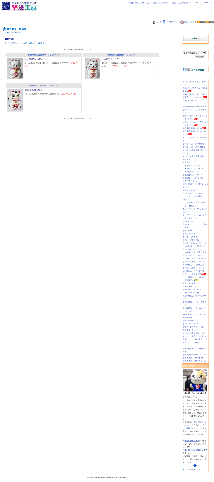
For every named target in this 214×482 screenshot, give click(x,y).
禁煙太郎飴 (21, 18)
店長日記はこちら (193, 469)
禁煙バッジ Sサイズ (191, 240)
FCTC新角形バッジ (190, 286)
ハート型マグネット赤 (192, 165)
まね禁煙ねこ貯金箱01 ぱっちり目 (43, 85)
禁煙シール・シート (118, 18)
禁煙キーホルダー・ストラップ (94, 18)
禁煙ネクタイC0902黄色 (193, 339)
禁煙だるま (165, 18)
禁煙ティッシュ (36, 18)
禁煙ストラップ (189, 162)
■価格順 (32, 43)
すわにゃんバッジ (190, 234)
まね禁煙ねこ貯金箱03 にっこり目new (43, 55)
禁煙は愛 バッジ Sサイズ (193, 178)
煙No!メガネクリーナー (192, 221)
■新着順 (41, 43)
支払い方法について (161, 3)
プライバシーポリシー (203, 3)
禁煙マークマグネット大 (193, 327)
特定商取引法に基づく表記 (140, 3)
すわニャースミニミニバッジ (194, 336)
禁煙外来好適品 (112, 22)
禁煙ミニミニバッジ (191, 330)
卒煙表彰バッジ (189, 317)
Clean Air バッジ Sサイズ (193, 293)
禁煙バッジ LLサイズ (191, 321)
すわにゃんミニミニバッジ (194, 333)
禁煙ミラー (187, 231)
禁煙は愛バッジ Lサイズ (192, 175)
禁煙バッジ (50, 18)
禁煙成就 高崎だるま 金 (194, 128)
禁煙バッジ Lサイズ (191, 283)
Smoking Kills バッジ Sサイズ (194, 314)
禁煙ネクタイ (8, 18)
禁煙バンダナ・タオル (182, 18)
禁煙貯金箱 (19, 22)
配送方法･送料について (182, 3)
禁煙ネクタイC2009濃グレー (194, 358)
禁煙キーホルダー (190, 190)
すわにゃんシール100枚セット (195, 147)
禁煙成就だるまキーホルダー (194, 106)
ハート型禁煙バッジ (191, 172)
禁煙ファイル (135, 18)
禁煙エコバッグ (150, 18)
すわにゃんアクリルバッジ (194, 193)
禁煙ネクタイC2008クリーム (194, 361)
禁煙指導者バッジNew (192, 289)
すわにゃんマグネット (192, 237)
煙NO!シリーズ (128, 22)
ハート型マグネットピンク (194, 169)
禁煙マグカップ (47, 22)
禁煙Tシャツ (33, 22)
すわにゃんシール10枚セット (194, 144)
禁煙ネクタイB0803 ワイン (194, 355)
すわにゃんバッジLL (191, 324)
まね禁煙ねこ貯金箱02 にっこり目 (120, 55)
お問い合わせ (187, 22)
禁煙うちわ (7, 22)
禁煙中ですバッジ (190, 181)
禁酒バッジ (85, 22)
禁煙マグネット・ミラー (68, 18)
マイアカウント (171, 22)
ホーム (156, 22)
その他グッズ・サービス (67, 22)
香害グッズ (97, 22)
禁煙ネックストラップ (194, 274)
